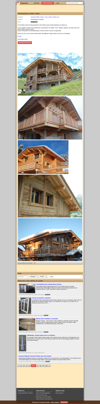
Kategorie (33, 276)
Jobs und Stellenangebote (43, 393)
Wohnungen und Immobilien (43, 397)
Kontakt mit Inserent (25, 42)
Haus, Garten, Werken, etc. (52, 17)
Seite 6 (33, 365)
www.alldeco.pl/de (23, 39)
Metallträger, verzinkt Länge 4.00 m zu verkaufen (41, 335)
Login (57, 3)
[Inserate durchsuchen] (74, 3)
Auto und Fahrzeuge (41, 395)
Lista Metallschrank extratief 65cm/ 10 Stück (48, 284)
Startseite (36, 3)
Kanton (42, 276)
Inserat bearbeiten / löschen (25, 393)
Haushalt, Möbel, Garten (37, 17)
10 (46, 365)
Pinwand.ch (26, 3)
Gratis (51, 276)
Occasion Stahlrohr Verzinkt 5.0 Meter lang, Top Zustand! (35, 356)
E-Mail (19, 36)
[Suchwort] (23, 276)
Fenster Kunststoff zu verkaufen (41, 298)
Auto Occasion (59, 393)
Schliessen (64, 402)
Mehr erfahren (55, 402)
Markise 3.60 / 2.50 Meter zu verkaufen (47, 318)
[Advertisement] (50, 8)
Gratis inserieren (48, 3)
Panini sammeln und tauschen (44, 399)
